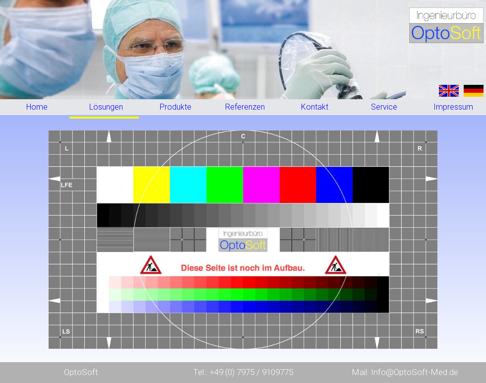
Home (37, 107)
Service (384, 107)
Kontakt (314, 107)
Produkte (175, 107)
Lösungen (106, 107)
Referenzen (245, 107)
